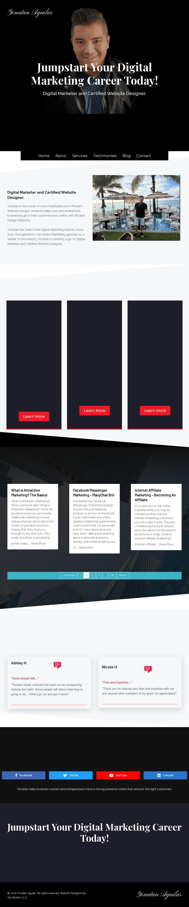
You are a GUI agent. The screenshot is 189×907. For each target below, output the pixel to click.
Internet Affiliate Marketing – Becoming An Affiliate (155, 495)
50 (112, 575)
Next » (123, 575)
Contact (143, 156)
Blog (126, 156)
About (60, 156)
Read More (38, 543)
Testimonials (105, 156)
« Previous (68, 575)
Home (43, 156)
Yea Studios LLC (17, 897)
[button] (34, 416)
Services (79, 156)
